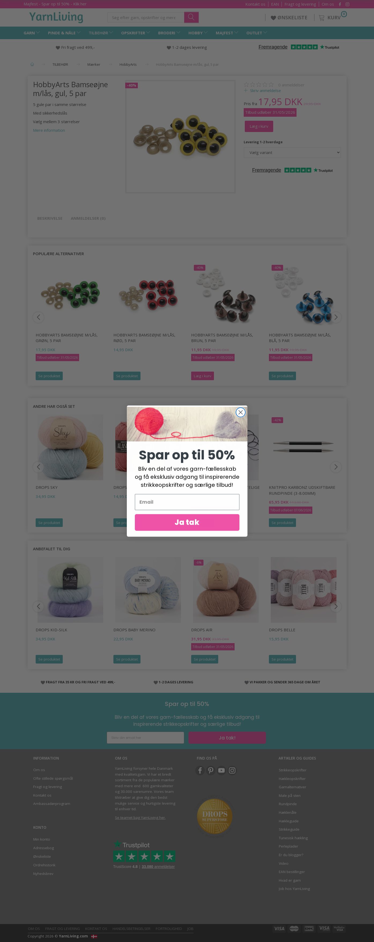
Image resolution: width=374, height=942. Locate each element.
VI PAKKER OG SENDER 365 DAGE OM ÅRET (285, 682)
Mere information (49, 130)
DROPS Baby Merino (134, 629)
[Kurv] (332, 17)
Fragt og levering (300, 4)
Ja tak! (227, 737)
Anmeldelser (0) (88, 218)
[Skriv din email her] (145, 738)
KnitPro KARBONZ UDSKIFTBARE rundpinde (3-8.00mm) (302, 490)
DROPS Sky (47, 487)
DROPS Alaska (127, 487)
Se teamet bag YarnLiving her (140, 817)
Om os (328, 4)
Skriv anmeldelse (265, 90)
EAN (275, 4)
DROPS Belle (282, 629)
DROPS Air (201, 629)
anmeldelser (291, 84)
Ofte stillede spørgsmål (53, 778)
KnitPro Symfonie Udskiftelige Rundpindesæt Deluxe (225, 490)
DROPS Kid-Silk (51, 629)
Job (190, 928)
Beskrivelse (49, 218)
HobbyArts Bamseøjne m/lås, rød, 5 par (144, 337)
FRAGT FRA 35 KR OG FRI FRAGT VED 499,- (80, 682)
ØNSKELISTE (290, 17)
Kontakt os (255, 4)
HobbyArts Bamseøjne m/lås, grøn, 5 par (67, 337)
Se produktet (49, 375)
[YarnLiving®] (56, 16)
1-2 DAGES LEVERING (176, 682)
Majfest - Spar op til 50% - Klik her (55, 3)
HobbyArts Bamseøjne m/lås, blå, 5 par (300, 337)
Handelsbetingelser (131, 928)
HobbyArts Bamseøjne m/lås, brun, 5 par (222, 337)
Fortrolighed (169, 928)
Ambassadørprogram (51, 803)
